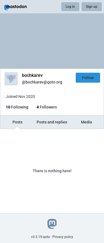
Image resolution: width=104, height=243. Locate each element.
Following (17, 107)
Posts (17, 122)
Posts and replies (52, 122)
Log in (70, 7)
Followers (47, 107)
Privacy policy (62, 237)
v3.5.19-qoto (40, 237)
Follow (88, 77)
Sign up (91, 7)
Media (86, 122)
